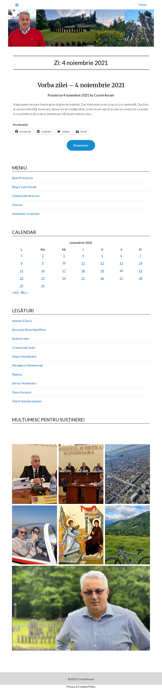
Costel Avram (104, 95)
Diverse (17, 205)
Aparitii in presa (22, 178)
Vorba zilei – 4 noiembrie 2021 (81, 85)
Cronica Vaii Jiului (23, 347)
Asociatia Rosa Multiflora (29, 329)
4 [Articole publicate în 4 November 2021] (83, 255)
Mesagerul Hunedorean (27, 365)
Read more (81, 145)
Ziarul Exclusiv (21, 392)
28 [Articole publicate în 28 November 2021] (140, 278)
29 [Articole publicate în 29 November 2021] (21, 286)
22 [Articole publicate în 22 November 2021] (21, 278)
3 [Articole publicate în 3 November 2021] (64, 255)
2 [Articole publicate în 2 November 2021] (43, 255)
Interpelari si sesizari (25, 213)
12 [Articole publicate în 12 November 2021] (102, 263)
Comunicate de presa (25, 196)
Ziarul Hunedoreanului (26, 401)
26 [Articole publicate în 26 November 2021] (102, 278)
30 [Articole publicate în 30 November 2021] (43, 286)
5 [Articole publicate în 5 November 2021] (102, 255)
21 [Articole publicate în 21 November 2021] (140, 271)
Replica (17, 374)
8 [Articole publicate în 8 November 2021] (21, 263)
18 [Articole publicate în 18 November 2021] (83, 271)
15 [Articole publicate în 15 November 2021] (21, 271)
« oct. (15, 292)
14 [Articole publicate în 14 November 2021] (140, 263)
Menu (143, 4)
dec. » (24, 292)
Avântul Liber (20, 338)
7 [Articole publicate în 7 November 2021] (140, 255)
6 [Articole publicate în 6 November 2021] (121, 255)
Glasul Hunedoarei (24, 356)
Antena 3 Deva (22, 321)
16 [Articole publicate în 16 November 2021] (43, 271)
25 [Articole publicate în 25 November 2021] (83, 278)
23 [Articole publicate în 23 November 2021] (43, 278)
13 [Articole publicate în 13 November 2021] (121, 263)
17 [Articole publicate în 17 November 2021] (64, 271)
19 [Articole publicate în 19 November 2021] (102, 271)
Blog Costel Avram (24, 187)
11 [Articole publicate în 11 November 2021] (83, 263)
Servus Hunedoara (24, 383)
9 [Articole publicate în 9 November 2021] (43, 263)
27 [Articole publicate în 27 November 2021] (121, 278)
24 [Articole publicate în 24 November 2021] (64, 278)
